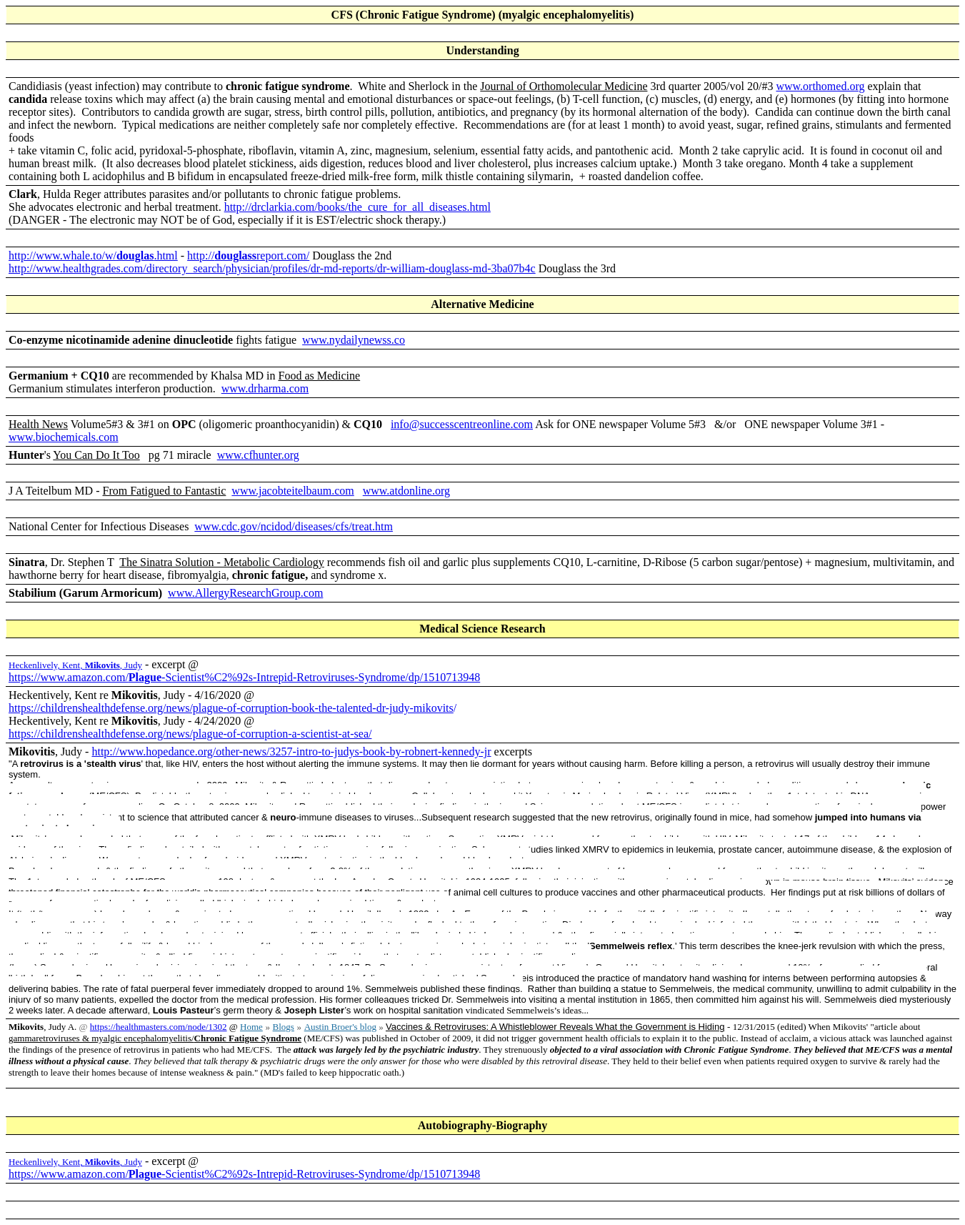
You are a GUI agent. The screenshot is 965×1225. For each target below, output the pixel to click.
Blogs (283, 1026)
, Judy (113, 665)
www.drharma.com (265, 388)
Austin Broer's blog (340, 1026)
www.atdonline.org (406, 491)
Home (251, 1026)
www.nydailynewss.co (353, 340)
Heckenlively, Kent (44, 665)
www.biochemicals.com (64, 437)
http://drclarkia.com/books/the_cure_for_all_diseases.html (357, 207)
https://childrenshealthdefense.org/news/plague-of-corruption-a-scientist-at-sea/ (190, 734)
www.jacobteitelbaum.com (292, 491)
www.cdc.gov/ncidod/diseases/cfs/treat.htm (293, 526)
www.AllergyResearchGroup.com (245, 593)
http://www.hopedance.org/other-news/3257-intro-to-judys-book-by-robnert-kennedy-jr (291, 751)
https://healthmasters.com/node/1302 (158, 1026)
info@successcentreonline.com (462, 424)
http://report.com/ (248, 255)
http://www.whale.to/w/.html (93, 255)
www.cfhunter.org (258, 455)
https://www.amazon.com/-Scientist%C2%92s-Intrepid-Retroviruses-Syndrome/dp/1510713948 (244, 677)
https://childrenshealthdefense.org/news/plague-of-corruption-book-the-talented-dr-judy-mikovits (231, 708)
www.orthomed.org (820, 86)
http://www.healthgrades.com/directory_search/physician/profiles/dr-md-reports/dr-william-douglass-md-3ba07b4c (272, 268)
